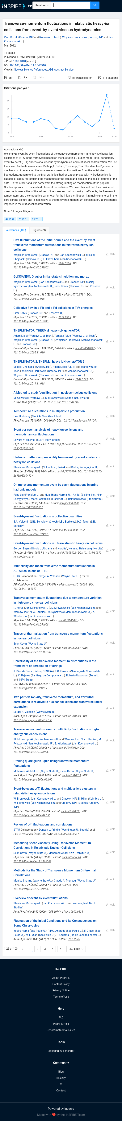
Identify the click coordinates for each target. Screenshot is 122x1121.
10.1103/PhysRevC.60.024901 (31, 534)
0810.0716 (65, 884)
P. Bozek (83, 802)
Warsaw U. (36, 397)
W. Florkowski (22, 802)
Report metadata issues (61, 1030)
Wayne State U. (71, 576)
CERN (71, 366)
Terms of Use (61, 996)
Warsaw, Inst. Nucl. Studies (30, 611)
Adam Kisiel (21, 335)
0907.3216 (65, 263)
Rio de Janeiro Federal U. (85, 934)
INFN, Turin (25, 679)
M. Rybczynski (56, 611)
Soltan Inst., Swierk (76, 397)
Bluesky (60, 1077)
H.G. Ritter (83, 521)
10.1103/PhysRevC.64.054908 (31, 624)
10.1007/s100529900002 (28, 507)
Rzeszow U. (56, 313)
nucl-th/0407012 (68, 747)
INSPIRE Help (61, 1023)
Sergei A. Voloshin (50, 576)
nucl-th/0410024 (71, 716)
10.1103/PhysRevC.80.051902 (31, 267)
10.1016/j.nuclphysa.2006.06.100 (33, 779)
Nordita (62, 548)
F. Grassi (89, 930)
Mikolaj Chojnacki (24, 366)
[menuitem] (114, 6)
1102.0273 (81, 379)
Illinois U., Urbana (41, 548)
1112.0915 (65, 317)
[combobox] (70, 5)
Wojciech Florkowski (68, 339)
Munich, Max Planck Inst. (46, 416)
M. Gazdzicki (21, 397)
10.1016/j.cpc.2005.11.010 (29, 352)
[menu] (111, 6)
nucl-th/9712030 (66, 471)
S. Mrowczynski (54, 397)
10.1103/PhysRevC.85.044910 (28, 65)
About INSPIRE (61, 977)
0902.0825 (77, 911)
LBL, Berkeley (39, 521)
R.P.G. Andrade (56, 930)
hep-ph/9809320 (68, 503)
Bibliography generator (61, 1050)
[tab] (16, 230)
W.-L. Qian (31, 934)
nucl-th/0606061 (71, 857)
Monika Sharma (23, 880)
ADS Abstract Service (61, 69)
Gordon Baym (22, 548)
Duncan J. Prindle (49, 829)
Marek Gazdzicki (41, 498)
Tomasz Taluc (62, 335)
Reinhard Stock (77, 498)
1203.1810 (19, 61)
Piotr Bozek (11, 37)
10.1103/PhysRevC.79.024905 (31, 889)
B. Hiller (82, 798)
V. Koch (53, 521)
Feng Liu (19, 494)
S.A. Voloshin (21, 521)
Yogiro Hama (21, 930)
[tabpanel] (61, 595)
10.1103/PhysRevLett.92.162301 (32, 652)
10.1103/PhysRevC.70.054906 (31, 751)
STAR (17, 576)
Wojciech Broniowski (74, 37)
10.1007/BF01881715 (66, 402)
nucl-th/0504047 (85, 348)
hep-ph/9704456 (66, 444)
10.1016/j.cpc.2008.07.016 (29, 298)
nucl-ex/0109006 (77, 584)
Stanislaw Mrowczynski (27, 467)
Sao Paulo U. (38, 930)
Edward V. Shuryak (24, 439)
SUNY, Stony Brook (48, 439)
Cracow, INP (26, 37)
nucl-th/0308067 (71, 647)
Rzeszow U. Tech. (49, 37)
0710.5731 (79, 294)
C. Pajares (24, 675)
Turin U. (94, 675)
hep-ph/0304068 (70, 683)
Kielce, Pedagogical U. (84, 467)
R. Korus (18, 607)
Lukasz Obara (51, 259)
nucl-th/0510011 (71, 775)
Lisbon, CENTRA (43, 671)
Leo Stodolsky (22, 416)
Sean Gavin (20, 643)
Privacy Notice (61, 990)
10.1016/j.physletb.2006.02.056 (32, 815)
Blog (61, 1071)
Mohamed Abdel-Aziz (26, 771)
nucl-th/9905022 (66, 552)
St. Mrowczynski (23, 739)
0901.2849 (74, 939)
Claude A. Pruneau (65, 880)
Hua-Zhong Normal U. (58, 494)
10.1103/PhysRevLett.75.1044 (79, 420)
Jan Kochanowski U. (72, 254)
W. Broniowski (22, 798)
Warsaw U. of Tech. (40, 335)
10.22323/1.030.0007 (66, 833)
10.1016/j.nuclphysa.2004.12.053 (33, 720)
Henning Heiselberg (80, 548)
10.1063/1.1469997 (25, 588)
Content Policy (60, 984)
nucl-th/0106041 (68, 620)
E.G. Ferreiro (62, 671)
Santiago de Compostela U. (48, 675)
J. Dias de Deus (23, 671)
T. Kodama (62, 934)
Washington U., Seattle (74, 829)
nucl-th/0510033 (70, 811)
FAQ (61, 1017)
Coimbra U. (95, 798)
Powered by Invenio (61, 1109)
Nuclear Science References (30, 69)
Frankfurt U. (32, 494)
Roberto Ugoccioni (77, 675)
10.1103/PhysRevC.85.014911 (31, 321)
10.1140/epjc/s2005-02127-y (30, 688)
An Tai (76, 494)
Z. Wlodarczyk (63, 743)
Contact (61, 1090)
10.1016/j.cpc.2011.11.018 (29, 383)
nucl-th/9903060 (68, 530)
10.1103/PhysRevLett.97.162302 (32, 861)
